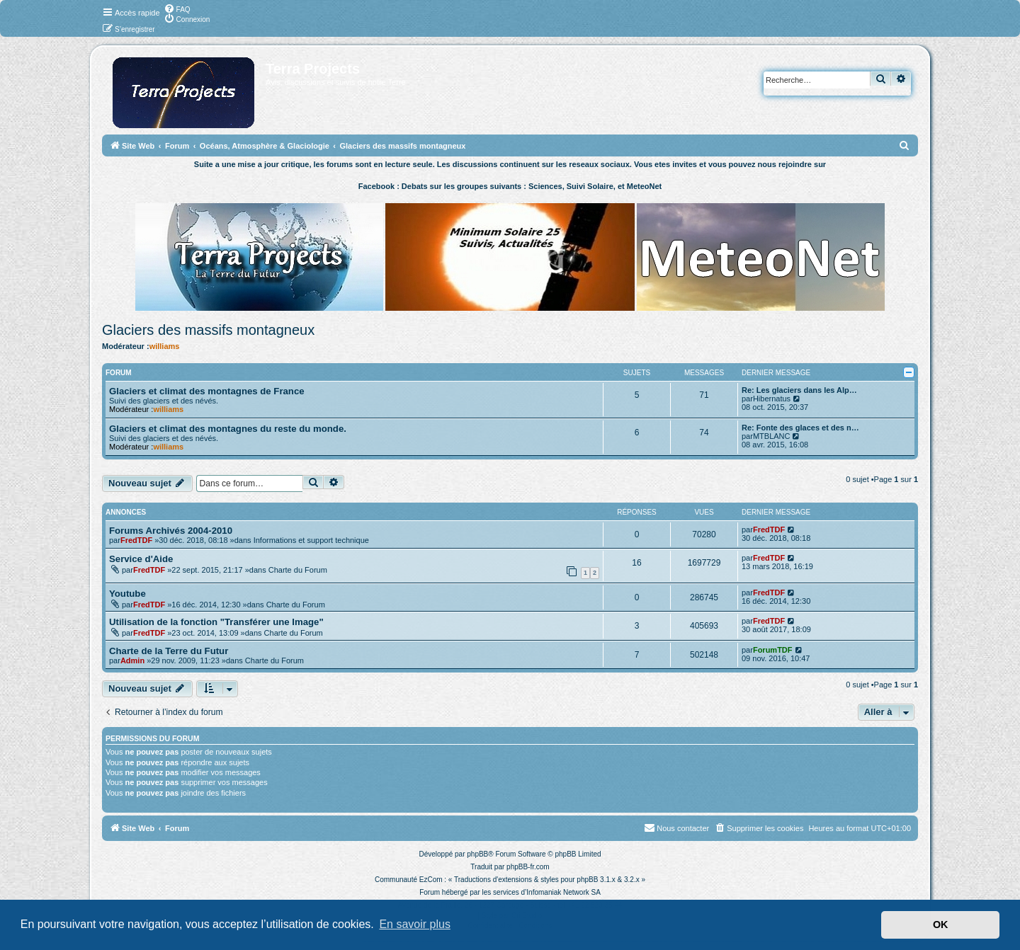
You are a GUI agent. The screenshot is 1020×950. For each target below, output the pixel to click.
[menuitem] (177, 8)
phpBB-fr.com (528, 867)
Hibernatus (771, 398)
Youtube (127, 593)
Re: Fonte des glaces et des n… (800, 427)
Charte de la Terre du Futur (168, 651)
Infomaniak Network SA (563, 892)
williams (164, 346)
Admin (132, 660)
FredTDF (136, 540)
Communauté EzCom (409, 879)
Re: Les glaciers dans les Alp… (799, 390)
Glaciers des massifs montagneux (208, 330)
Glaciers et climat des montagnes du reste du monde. (227, 428)
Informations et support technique (311, 540)
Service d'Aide (141, 559)
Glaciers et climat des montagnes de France (207, 391)
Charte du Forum (297, 570)
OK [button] (940, 924)
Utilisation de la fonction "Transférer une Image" (216, 622)
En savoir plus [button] (414, 924)
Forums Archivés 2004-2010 (170, 530)
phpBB (477, 854)
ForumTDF (773, 650)
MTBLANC (771, 436)
